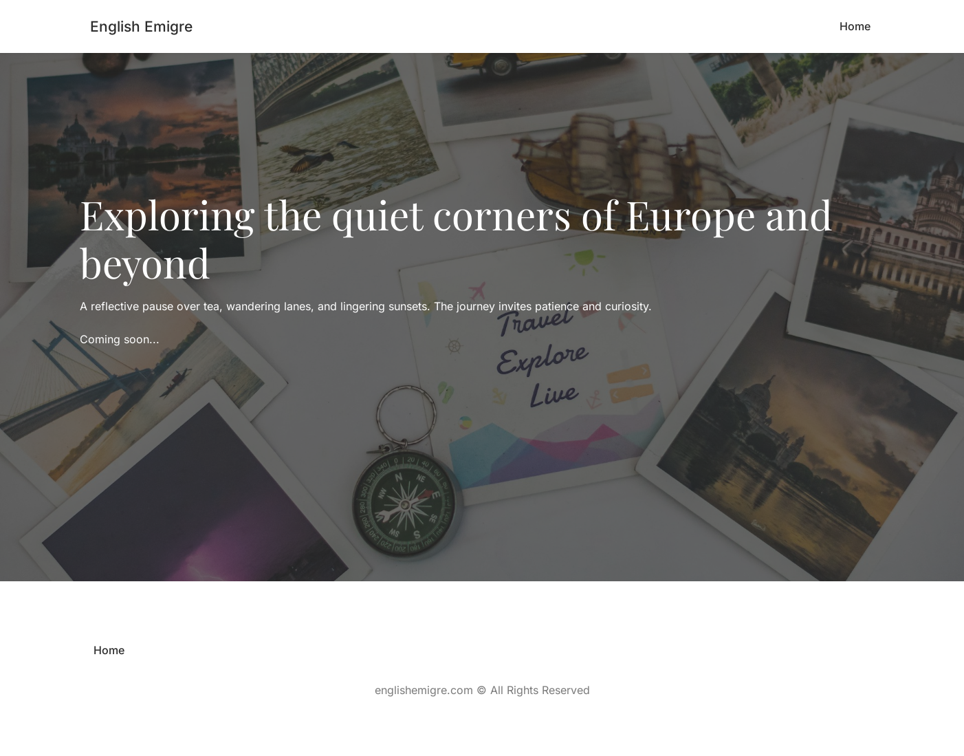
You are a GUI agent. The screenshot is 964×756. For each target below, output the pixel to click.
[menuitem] (855, 26)
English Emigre (141, 26)
